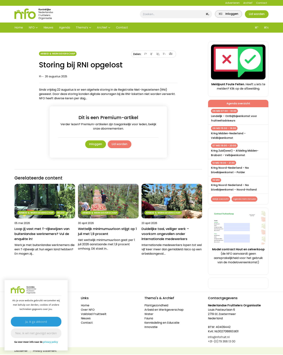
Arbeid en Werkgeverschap (164, 310)
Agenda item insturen (245, 199)
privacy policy (50, 341)
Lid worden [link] (120, 144)
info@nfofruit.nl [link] (219, 338)
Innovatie (151, 327)
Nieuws (48, 30)
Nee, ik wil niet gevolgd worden (36, 333)
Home (18, 30)
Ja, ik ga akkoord (36, 322)
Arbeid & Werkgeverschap (57, 53)
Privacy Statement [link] (45, 351)
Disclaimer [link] (21, 351)
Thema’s (82, 30)
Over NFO (88, 310)
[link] (226, 16)
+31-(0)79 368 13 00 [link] (221, 342)
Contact (261, 3)
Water (148, 314)
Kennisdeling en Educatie (161, 323)
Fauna (148, 319)
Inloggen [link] (94, 144)
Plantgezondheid (156, 306)
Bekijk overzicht (221, 199)
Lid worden (256, 16)
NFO (32, 30)
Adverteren (232, 3)
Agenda (64, 30)
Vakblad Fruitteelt (93, 314)
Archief (247, 3)
